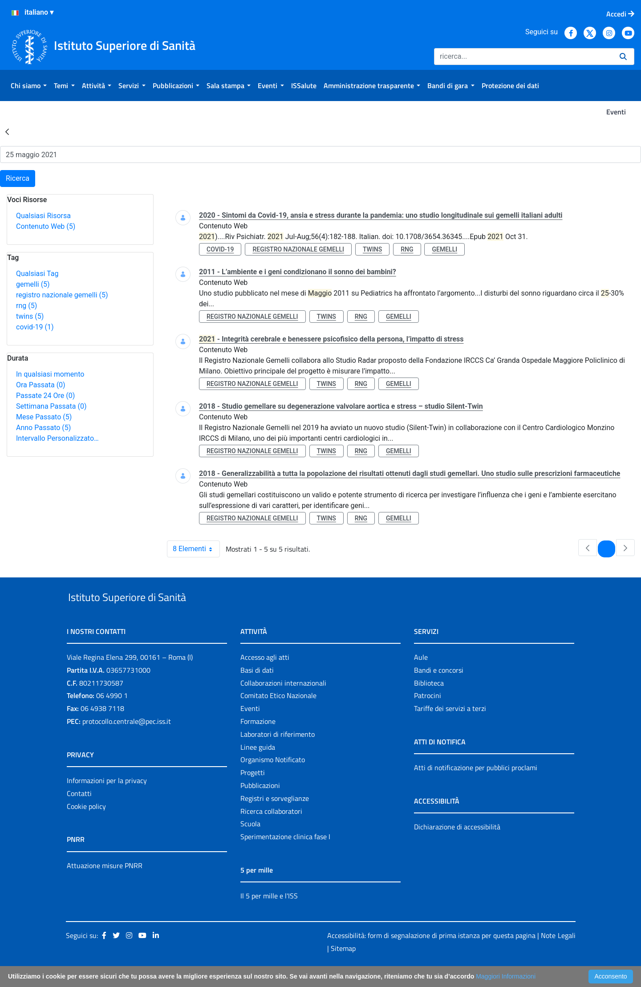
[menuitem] (28, 85)
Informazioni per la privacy (107, 801)
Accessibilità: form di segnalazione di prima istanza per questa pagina (431, 955)
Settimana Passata (51, 406)
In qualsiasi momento (50, 374)
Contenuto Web (45, 226)
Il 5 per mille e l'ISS (269, 916)
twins (30, 316)
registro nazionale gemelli (62, 295)
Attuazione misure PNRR (104, 886)
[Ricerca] (523, 56)
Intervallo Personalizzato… (57, 438)
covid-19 (34, 327)
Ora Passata (40, 385)
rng (26, 305)
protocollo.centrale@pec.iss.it (126, 741)
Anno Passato (43, 427)
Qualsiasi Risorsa (43, 215)
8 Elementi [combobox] (196, 548)
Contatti (79, 813)
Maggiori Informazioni (506, 976)
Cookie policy (86, 826)
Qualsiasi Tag (37, 273)
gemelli (33, 284)
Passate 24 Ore (45, 395)
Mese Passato (44, 417)
